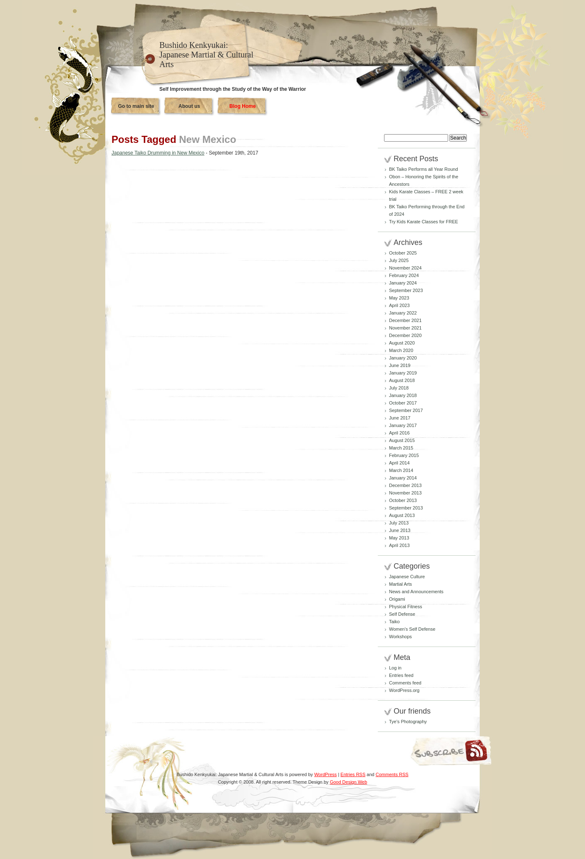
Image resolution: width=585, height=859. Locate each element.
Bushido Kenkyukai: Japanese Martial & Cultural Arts (206, 54)
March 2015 (401, 447)
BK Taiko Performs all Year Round (423, 169)
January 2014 (403, 477)
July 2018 (399, 387)
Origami (397, 599)
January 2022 (403, 312)
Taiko (394, 621)
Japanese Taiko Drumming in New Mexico (158, 153)
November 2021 (405, 327)
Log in (395, 667)
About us (189, 106)
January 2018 (403, 395)
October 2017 (403, 402)
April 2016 (399, 432)
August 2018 (402, 380)
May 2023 (399, 297)
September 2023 (406, 290)
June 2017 (399, 417)
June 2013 (399, 530)
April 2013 (399, 545)
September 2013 (406, 507)
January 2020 (403, 357)
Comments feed (405, 682)
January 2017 (403, 425)
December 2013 (405, 485)
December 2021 (405, 320)
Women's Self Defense (412, 629)
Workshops (400, 636)
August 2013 (402, 515)
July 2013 (399, 522)
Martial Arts (400, 584)
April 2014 (399, 462)
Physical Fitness (405, 606)
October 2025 (403, 252)
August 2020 (402, 342)
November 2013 (405, 492)
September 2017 (406, 410)
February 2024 (404, 275)
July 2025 (399, 260)
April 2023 (399, 305)
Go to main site (136, 106)
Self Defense (402, 614)
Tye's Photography (408, 721)
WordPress (325, 774)
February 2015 (404, 455)
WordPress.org (404, 690)
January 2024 (403, 282)
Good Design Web (348, 781)
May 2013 (399, 537)
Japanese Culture (407, 576)
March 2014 (401, 470)
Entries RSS (352, 774)
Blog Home (242, 106)
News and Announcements (416, 591)
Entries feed (401, 675)
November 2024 (405, 267)
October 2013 (403, 500)
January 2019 (403, 372)
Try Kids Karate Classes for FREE (423, 221)
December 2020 (405, 335)
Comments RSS (392, 774)
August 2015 (402, 440)
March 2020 (401, 350)
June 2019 (399, 365)
